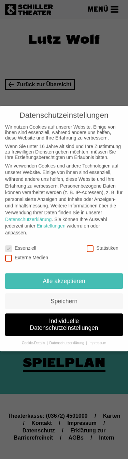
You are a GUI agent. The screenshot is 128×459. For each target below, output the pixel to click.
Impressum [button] (97, 337)
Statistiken (102, 242)
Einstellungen (51, 219)
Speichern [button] (64, 295)
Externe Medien (26, 251)
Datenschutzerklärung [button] (67, 337)
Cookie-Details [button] (34, 337)
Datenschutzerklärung (28, 213)
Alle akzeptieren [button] (64, 274)
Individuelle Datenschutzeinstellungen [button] (64, 318)
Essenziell (20, 242)
